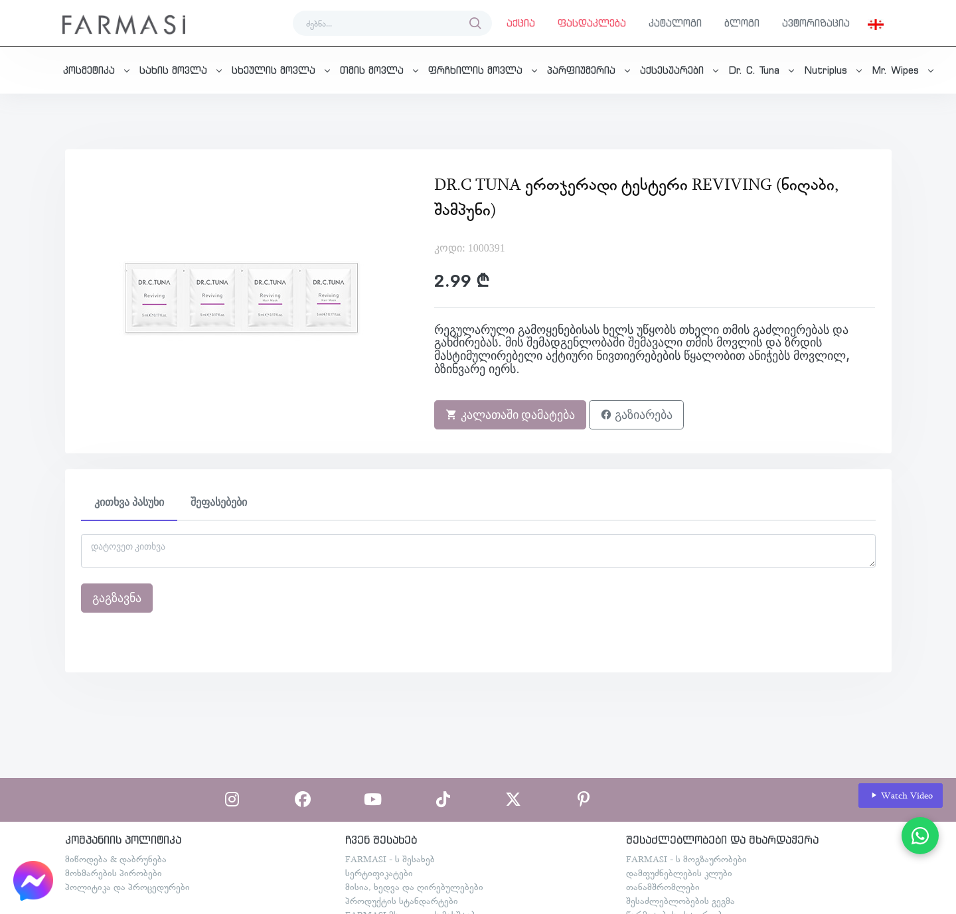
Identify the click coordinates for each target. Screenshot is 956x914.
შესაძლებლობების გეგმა (680, 900)
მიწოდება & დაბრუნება (116, 859)
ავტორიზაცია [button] (816, 23)
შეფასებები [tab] (219, 502)
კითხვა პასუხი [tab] (129, 502)
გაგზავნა (116, 598)
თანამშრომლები (663, 886)
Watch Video (901, 795)
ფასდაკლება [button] (592, 23)
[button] (876, 23)
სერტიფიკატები (379, 872)
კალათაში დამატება (510, 414)
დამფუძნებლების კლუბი (679, 872)
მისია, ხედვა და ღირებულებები (414, 886)
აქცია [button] (521, 23)
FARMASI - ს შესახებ (390, 859)
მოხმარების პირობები (113, 872)
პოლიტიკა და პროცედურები (127, 886)
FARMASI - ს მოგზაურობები (686, 859)
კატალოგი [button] (675, 23)
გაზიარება (636, 414)
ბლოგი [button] (741, 23)
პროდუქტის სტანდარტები (401, 900)
